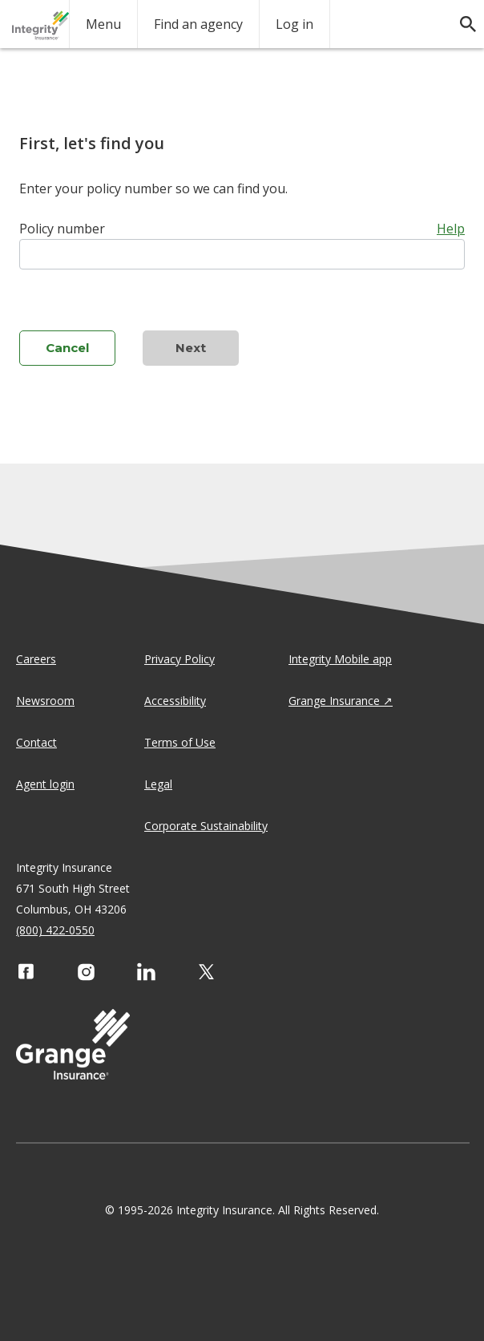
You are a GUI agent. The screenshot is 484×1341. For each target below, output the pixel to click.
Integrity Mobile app (340, 658)
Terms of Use (180, 742)
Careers (36, 658)
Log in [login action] (294, 24)
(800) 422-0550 (55, 930)
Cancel (67, 347)
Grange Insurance (334, 700)
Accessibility (175, 700)
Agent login (45, 784)
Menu (103, 24)
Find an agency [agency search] (198, 24)
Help (451, 228)
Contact (36, 742)
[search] (460, 16)
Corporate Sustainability (206, 825)
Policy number (62, 228)
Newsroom (45, 700)
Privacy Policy (179, 658)
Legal (158, 784)
